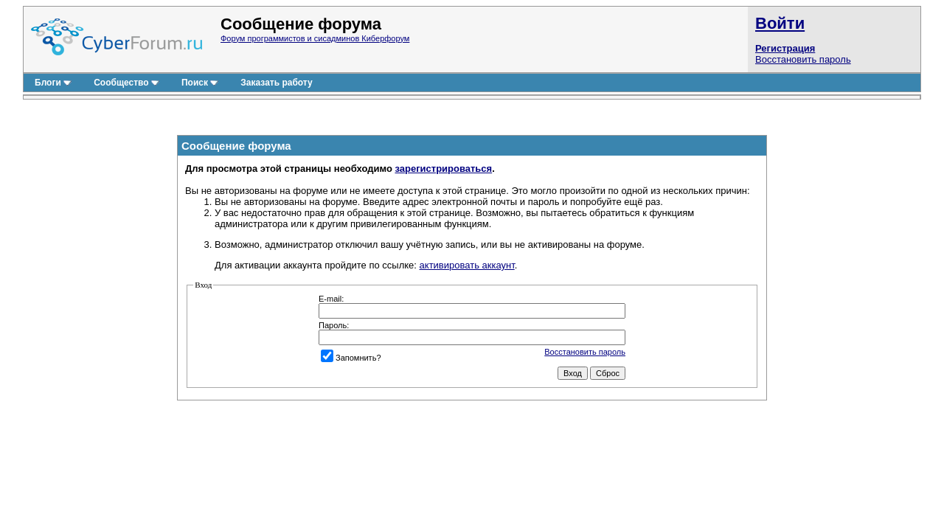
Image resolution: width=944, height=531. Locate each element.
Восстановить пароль (803, 59)
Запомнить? (351, 357)
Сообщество (126, 82)
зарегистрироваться (443, 168)
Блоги (53, 82)
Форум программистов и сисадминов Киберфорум (315, 38)
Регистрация (785, 48)
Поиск (199, 82)
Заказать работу (276, 82)
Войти (780, 23)
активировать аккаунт (467, 265)
